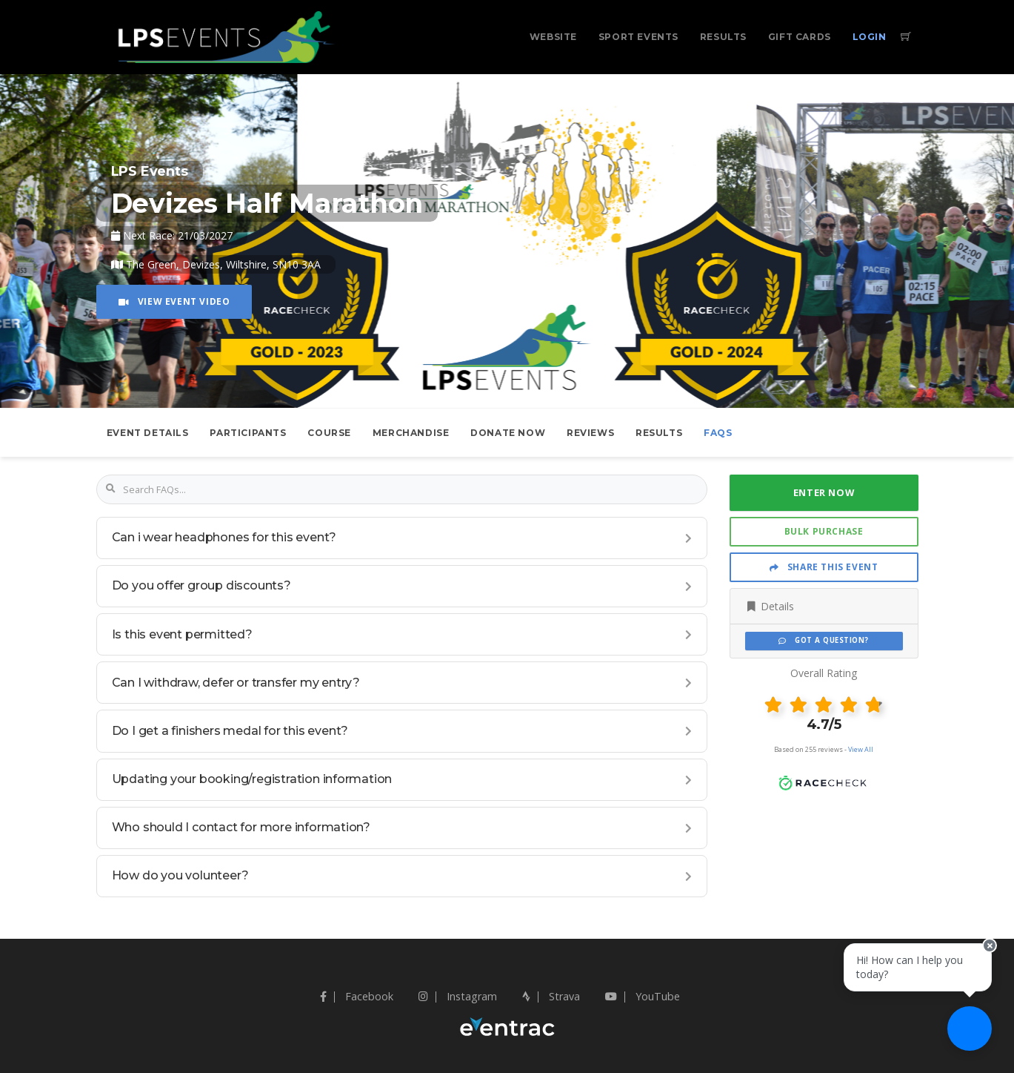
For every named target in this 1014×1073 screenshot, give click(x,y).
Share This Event (824, 567)
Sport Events (638, 36)
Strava (551, 996)
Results (723, 36)
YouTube (642, 996)
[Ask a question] (969, 1028)
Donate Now (507, 432)
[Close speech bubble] (989, 945)
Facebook (356, 996)
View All (860, 749)
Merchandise (411, 432)
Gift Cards (799, 36)
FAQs (718, 432)
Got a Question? (823, 640)
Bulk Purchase (824, 531)
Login (870, 36)
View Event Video (174, 301)
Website (553, 36)
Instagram (457, 996)
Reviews (590, 432)
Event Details (148, 432)
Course (329, 432)
